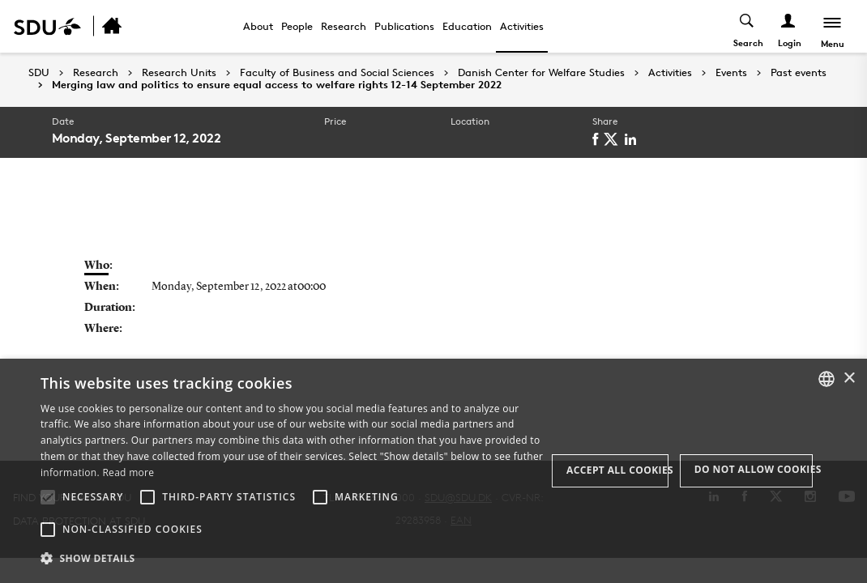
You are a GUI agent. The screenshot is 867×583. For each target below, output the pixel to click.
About (258, 25)
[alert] (433, 471)
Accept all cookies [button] (617, 470)
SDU (38, 72)
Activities (522, 25)
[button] (48, 497)
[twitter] (614, 139)
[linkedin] (633, 139)
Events (731, 73)
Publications (404, 25)
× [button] (849, 378)
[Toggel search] (747, 26)
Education (467, 25)
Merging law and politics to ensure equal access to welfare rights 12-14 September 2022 (277, 85)
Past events (798, 73)
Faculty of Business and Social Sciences (337, 73)
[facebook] (598, 139)
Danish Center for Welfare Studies (541, 73)
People (297, 25)
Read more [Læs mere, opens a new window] (128, 472)
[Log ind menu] (789, 26)
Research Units (179, 73)
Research (343, 25)
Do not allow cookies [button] (753, 469)
